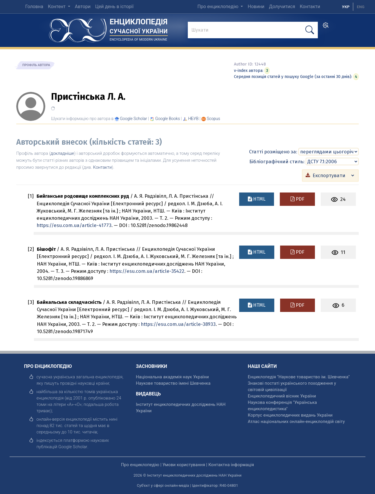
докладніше (62, 153)
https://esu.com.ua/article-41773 (74, 225)
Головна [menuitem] (34, 6)
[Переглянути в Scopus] (213, 118)
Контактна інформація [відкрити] (231, 464)
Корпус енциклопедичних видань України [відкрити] (290, 414)
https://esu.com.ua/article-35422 (146, 271)
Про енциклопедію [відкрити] (140, 464)
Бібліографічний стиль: (276, 161)
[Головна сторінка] (78, 28)
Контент (57, 6)
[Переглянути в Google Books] (167, 118)
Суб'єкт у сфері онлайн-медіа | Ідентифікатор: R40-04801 (187, 485)
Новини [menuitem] (256, 6)
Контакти (102, 167)
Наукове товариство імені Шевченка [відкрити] (173, 383)
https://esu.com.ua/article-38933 (178, 324)
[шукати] (309, 30)
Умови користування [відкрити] (184, 464)
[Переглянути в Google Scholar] (133, 118)
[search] (325, 27)
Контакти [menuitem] (310, 6)
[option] (360, 7)
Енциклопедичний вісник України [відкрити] (282, 395)
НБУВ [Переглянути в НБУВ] (193, 118)
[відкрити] (72, 446)
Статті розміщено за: (273, 151)
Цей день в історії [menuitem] (114, 6)
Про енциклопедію (218, 6)
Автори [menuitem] (83, 6)
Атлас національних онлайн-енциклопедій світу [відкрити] (296, 421)
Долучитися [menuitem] (282, 6)
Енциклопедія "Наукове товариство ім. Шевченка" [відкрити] (299, 376)
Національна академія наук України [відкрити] (172, 376)
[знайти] (253, 30)
